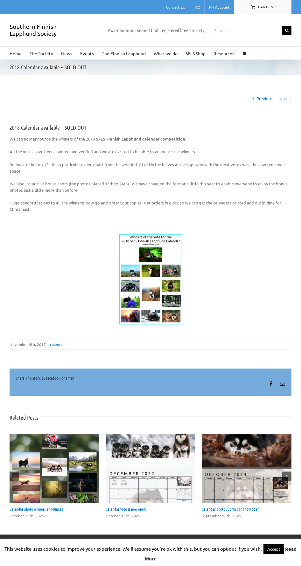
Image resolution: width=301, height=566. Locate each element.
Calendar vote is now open (126, 509)
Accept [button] (273, 549)
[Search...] (245, 30)
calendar (57, 344)
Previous (264, 98)
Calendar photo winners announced (36, 509)
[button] (14, 476)
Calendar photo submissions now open (230, 509)
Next (282, 98)
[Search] (286, 30)
